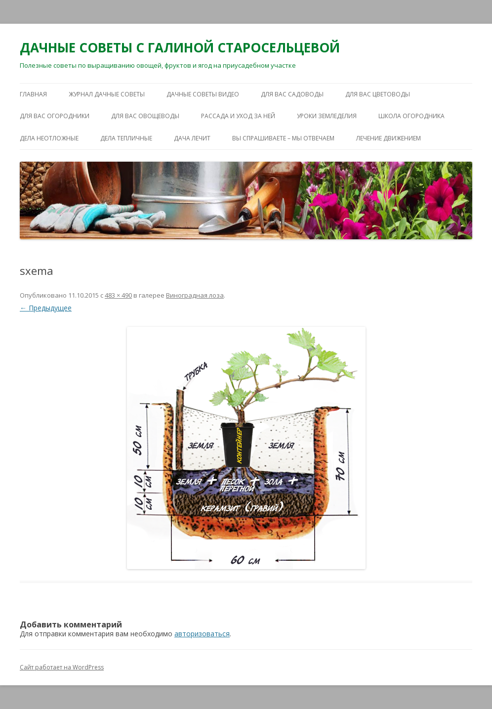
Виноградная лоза (195, 295)
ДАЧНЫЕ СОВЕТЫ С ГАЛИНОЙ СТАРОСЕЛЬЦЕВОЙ (180, 47)
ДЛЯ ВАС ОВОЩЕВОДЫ (145, 116)
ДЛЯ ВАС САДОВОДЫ (292, 94)
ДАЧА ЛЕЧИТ (192, 138)
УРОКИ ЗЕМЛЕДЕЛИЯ (327, 116)
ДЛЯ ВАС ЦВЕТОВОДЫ (377, 94)
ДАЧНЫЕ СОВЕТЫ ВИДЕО (202, 94)
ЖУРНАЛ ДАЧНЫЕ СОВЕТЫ (107, 94)
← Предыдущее (46, 307)
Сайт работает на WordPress (62, 667)
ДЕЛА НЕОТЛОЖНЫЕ (49, 138)
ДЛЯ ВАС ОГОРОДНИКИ (54, 116)
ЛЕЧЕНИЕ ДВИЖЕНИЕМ (388, 138)
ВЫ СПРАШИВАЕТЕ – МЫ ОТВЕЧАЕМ (283, 138)
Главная (33, 94)
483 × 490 (118, 295)
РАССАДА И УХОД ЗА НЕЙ (238, 116)
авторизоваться (202, 633)
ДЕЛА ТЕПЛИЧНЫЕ (126, 138)
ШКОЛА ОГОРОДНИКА (411, 116)
